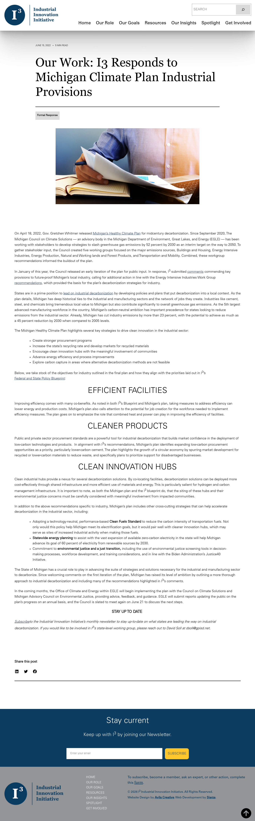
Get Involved (96, 808)
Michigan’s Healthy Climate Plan (117, 233)
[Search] (243, 10)
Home (90, 777)
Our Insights (96, 798)
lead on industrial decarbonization (88, 293)
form (138, 783)
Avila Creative (164, 797)
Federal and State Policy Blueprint (40, 378)
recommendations (28, 283)
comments (195, 272)
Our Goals (94, 787)
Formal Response (47, 115)
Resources (95, 792)
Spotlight (94, 803)
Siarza (211, 797)
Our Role (93, 782)
